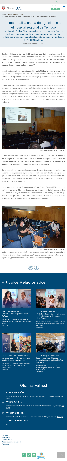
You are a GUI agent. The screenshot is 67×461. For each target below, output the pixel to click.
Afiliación (55, 9)
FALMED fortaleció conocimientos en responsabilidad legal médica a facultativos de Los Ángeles (16, 358)
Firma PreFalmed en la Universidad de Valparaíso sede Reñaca (15, 314)
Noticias (15, 14)
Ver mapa (60, 417)
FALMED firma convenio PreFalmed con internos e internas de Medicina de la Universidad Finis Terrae (50, 315)
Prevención (6, 437)
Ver (7, 424)
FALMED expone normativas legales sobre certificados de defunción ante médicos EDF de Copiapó (49, 359)
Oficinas (5, 435)
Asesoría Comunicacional (11, 442)
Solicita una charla (58, 6)
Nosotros (5, 444)
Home (10, 14)
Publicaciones (7, 440)
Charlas (21, 14)
